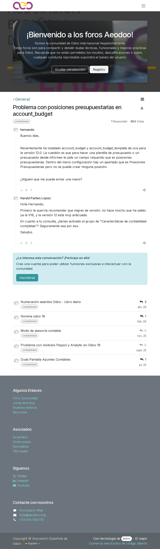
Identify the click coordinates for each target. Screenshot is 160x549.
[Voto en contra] (31, 189)
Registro (99, 69)
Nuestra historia (24, 407)
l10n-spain (20, 451)
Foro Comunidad (25, 398)
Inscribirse (27, 278)
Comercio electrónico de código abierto (118, 543)
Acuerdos (20, 437)
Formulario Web (31, 510)
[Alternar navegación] (143, 6)
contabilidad (21, 121)
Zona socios (22, 442)
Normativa (20, 446)
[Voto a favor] (21, 189)
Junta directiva (24, 403)
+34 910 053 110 (31, 520)
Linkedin (21, 481)
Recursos (20, 412)
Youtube (21, 485)
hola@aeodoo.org (32, 515)
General (21, 99)
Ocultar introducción (70, 69)
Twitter (20, 476)
